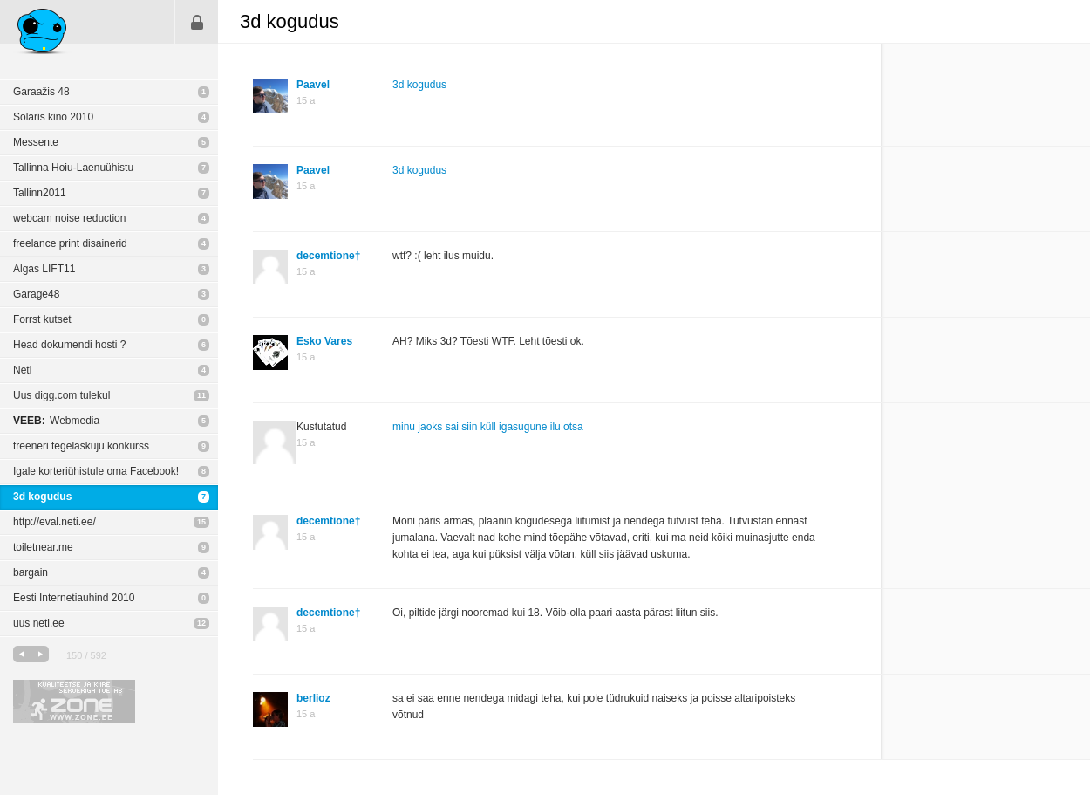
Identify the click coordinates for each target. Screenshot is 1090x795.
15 (201, 521)
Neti (22, 370)
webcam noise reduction (69, 218)
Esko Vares (324, 341)
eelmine (22, 654)
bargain (30, 572)
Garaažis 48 (41, 92)
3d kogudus (42, 496)
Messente (35, 142)
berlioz (313, 698)
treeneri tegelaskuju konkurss (81, 446)
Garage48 (36, 294)
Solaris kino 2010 (53, 117)
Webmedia (56, 421)
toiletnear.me (43, 547)
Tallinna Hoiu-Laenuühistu (73, 167)
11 (201, 395)
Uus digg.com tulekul (61, 395)
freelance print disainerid (70, 243)
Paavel (313, 85)
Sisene (197, 22)
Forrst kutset (42, 319)
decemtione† (328, 256)
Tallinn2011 (39, 193)
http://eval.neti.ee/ (54, 522)
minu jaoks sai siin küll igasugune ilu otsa (487, 427)
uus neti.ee (39, 623)
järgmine (40, 654)
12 (201, 623)
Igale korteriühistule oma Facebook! (96, 471)
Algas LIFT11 (44, 269)
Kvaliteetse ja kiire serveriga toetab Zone (74, 701)
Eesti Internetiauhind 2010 (73, 598)
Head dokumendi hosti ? (69, 345)
